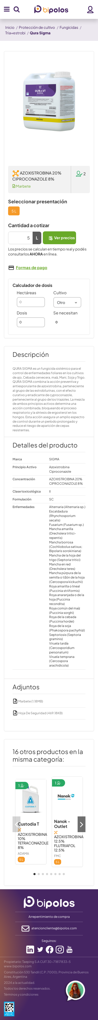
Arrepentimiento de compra (49, 917)
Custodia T (28, 824)
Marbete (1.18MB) (28, 701)
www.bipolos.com (18, 966)
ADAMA (23, 853)
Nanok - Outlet (62, 824)
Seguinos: (49, 941)
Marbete (21, 186)
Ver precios (61, 237)
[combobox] (67, 302)
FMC (57, 856)
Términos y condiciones (21, 994)
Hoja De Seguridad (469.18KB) (38, 713)
